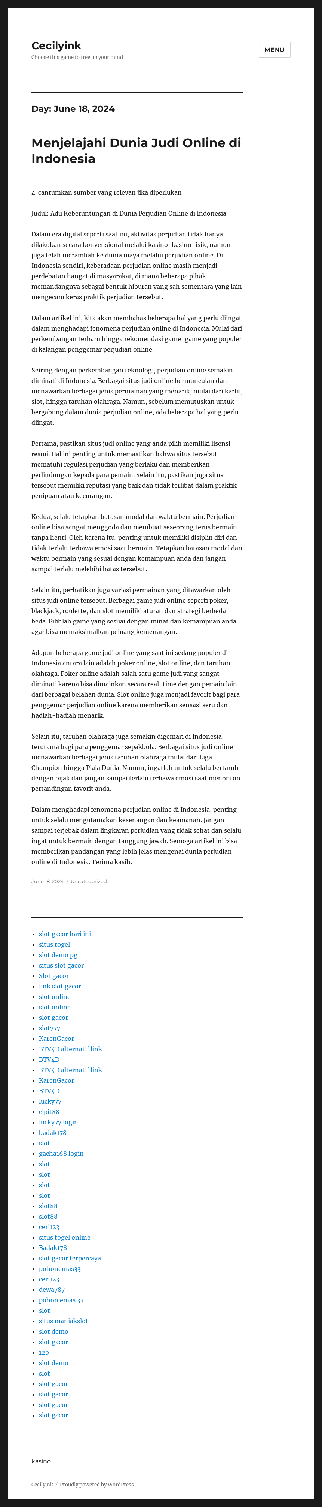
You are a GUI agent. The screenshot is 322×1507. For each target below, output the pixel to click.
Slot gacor (54, 976)
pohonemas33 (60, 1268)
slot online (55, 996)
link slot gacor (60, 986)
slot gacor (53, 1017)
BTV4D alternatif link (70, 1049)
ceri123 (49, 1227)
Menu (274, 49)
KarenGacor (56, 1038)
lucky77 (50, 1101)
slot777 (49, 1028)
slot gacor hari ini (65, 934)
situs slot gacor (61, 965)
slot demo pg (58, 955)
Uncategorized (89, 881)
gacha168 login (61, 1153)
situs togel (54, 944)
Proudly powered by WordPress (97, 1485)
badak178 (53, 1132)
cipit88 (49, 1111)
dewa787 (52, 1289)
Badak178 (53, 1247)
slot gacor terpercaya (70, 1258)
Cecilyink (56, 45)
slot (44, 1143)
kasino (41, 1461)
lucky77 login (58, 1122)
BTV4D (49, 1059)
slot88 (48, 1206)
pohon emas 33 (61, 1300)
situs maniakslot (63, 1321)
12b (44, 1352)
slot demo (53, 1331)
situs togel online (65, 1237)
